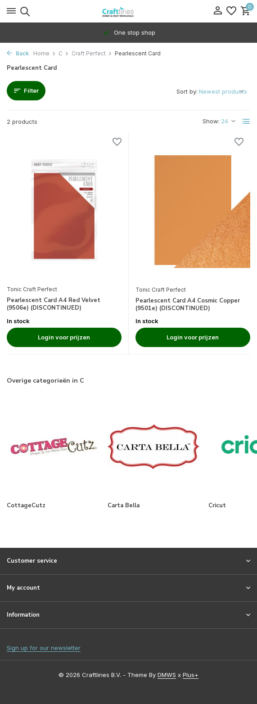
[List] (246, 121)
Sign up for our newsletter (44, 647)
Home (44, 53)
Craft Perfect (92, 53)
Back (18, 53)
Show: (211, 121)
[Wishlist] (231, 11)
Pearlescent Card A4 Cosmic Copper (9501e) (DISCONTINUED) (187, 304)
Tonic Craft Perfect (32, 289)
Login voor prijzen (64, 337)
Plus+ (190, 674)
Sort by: (187, 91)
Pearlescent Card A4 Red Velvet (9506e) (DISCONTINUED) (53, 304)
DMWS (167, 674)
